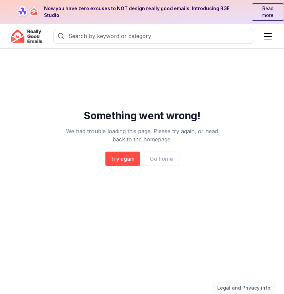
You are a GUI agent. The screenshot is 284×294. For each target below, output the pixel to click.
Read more (267, 12)
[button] (266, 36)
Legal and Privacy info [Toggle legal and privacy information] (243, 288)
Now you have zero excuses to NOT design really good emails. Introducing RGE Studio (136, 12)
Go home (161, 158)
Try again (123, 158)
